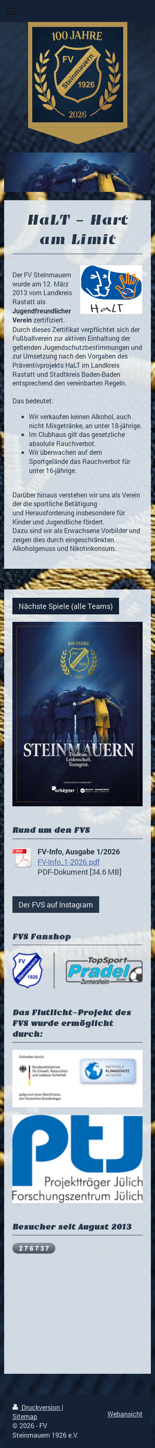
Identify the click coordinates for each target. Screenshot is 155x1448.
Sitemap (24, 1416)
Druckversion (37, 1407)
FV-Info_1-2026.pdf (69, 862)
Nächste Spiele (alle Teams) (66, 606)
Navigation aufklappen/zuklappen (77, 11)
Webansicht (125, 1413)
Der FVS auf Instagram (56, 905)
